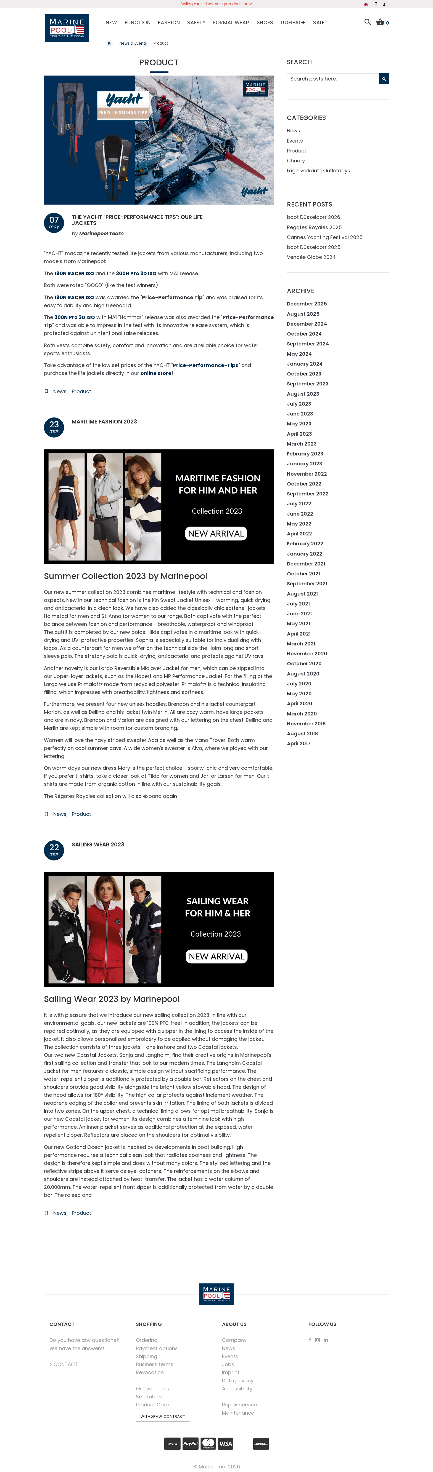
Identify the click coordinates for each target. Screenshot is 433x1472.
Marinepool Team (101, 230)
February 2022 (305, 540)
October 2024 (304, 331)
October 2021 (303, 570)
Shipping (146, 1353)
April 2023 (299, 431)
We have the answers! (76, 1345)
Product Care (152, 1401)
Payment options (157, 1345)
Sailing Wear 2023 (101, 841)
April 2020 (299, 700)
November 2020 (307, 650)
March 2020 (302, 710)
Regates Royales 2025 (314, 224)
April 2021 (299, 631)
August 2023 (303, 391)
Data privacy (238, 1377)
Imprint (230, 1369)
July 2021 (298, 600)
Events (295, 138)
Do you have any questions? (84, 1337)
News (60, 388)
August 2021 (302, 591)
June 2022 (300, 511)
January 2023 (304, 460)
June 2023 (300, 410)
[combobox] (337, 76)
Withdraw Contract (163, 1413)
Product (81, 388)
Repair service (239, 1401)
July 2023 (299, 401)
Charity (296, 157)
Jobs (228, 1361)
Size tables (149, 1393)
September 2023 (308, 380)
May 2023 (299, 420)
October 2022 (304, 481)
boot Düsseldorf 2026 (313, 214)
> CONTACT (63, 1361)
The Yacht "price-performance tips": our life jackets (145, 217)
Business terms (154, 1361)
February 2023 (305, 450)
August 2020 (303, 670)
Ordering (146, 1337)
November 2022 (307, 471)
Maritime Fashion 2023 (108, 418)
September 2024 (308, 340)
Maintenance (238, 1410)
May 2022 (299, 521)
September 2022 (308, 490)
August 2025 (303, 311)
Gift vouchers (152, 1385)
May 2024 (299, 351)
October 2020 (304, 660)
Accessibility (237, 1385)
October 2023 (304, 371)
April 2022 (299, 530)
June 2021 (299, 610)
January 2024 (305, 361)
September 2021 (307, 580)
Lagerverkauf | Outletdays (318, 167)
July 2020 (299, 680)
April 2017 (299, 740)
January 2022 (304, 551)
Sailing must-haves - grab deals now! (217, 4)
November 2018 (306, 720)
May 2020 (299, 690)
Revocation (150, 1369)
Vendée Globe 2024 (311, 254)
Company (234, 1337)
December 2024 (307, 321)
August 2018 (302, 730)
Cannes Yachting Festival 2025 (325, 234)
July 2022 (299, 500)
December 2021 (306, 560)
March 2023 (302, 441)
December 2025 (307, 300)
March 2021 (301, 640)
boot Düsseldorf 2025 (313, 244)
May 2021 (298, 620)
